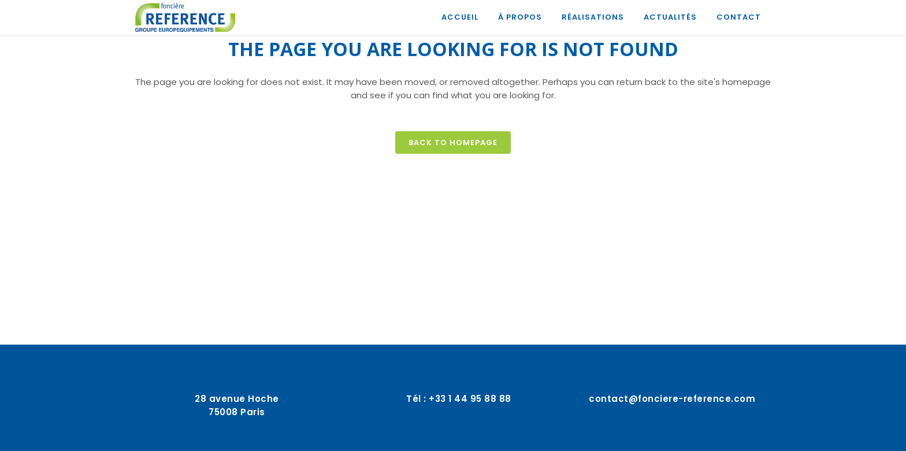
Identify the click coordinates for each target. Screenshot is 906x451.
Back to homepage (453, 142)
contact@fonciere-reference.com (672, 399)
